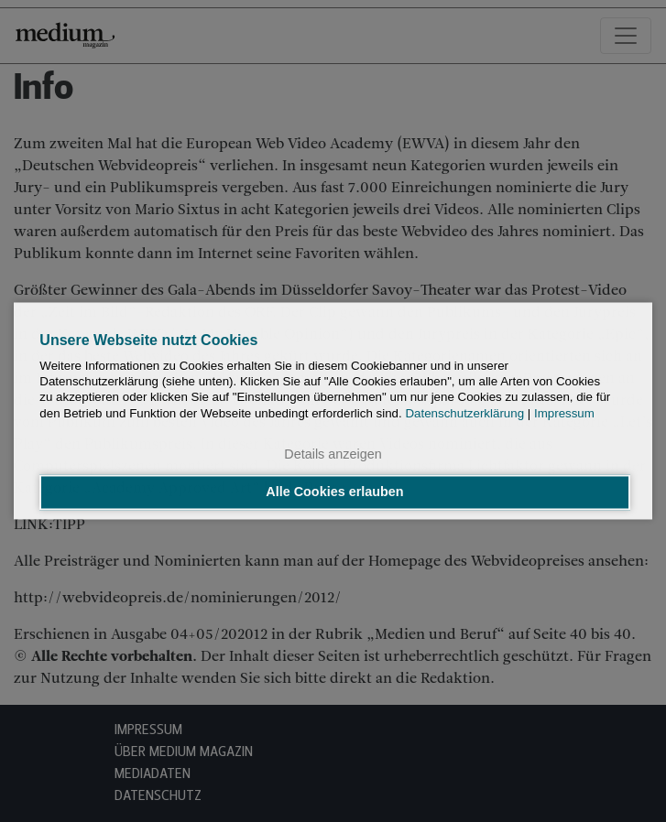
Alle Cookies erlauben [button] (334, 492)
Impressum (564, 413)
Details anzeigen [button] (332, 454)
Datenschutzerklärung (464, 413)
